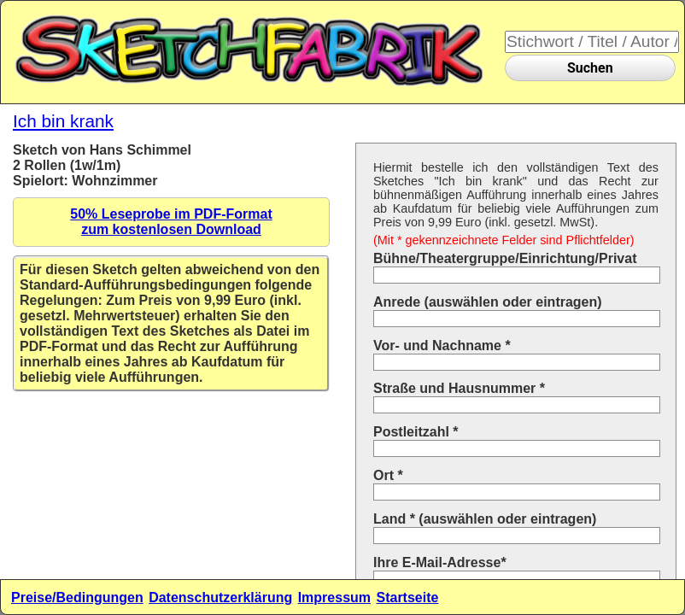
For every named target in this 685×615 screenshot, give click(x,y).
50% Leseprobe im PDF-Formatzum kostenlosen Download (171, 222)
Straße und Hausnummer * (459, 388)
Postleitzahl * (416, 432)
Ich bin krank (63, 121)
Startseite (407, 597)
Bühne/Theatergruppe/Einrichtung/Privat (504, 258)
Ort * (388, 475)
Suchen (590, 68)
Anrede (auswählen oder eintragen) (487, 302)
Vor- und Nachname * (442, 345)
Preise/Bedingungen (77, 597)
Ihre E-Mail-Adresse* (439, 562)
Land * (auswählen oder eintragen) (484, 519)
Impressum (334, 597)
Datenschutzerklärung (220, 597)
